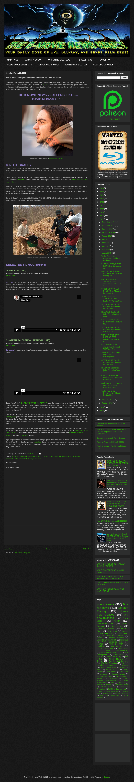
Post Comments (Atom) (22, 553)
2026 (102, 188)
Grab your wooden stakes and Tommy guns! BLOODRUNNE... (111, 385)
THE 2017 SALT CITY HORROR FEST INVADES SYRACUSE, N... (111, 338)
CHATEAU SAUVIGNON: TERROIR (34, 403)
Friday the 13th (112, 670)
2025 (102, 192)
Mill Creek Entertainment (112, 636)
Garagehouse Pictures (105, 676)
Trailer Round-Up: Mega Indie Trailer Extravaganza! (110, 354)
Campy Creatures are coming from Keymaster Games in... (111, 378)
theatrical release (118, 674)
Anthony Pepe (11, 417)
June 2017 (106, 243)
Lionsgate (124, 640)
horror (117, 621)
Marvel (99, 657)
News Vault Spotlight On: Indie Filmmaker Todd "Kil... (111, 370)
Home (48, 549)
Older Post (87, 549)
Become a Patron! (112, 119)
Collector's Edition (106, 628)
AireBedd (20, 180)
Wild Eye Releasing (109, 663)
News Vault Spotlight (26, 459)
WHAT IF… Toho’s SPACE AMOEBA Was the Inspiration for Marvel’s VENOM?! (111, 432)
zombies (100, 646)
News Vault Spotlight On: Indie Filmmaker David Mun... (111, 314)
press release (105, 604)
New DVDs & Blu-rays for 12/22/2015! (112, 521)
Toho (112, 683)
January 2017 (107, 403)
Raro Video (124, 672)
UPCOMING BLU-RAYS (59, 60)
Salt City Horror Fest (108, 687)
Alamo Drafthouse (112, 691)
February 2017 (108, 400)
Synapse (122, 667)
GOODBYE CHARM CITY (56, 158)
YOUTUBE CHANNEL (103, 65)
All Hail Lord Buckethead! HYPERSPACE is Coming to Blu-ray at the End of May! (117, 537)
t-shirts (108, 685)
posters (107, 650)
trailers (99, 638)
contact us (37, 442)
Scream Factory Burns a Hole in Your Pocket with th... (111, 322)
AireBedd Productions (20, 456)
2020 (102, 209)
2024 (102, 195)
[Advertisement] (47, 535)
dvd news (112, 631)
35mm (99, 670)
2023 (102, 198)
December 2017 (108, 222)
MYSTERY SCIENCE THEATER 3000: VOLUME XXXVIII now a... (111, 282)
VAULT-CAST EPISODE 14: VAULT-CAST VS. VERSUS (111, 565)
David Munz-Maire (65, 456)
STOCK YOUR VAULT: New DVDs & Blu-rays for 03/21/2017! (111, 306)
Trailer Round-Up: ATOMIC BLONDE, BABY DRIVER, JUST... (111, 299)
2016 (102, 407)
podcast (100, 685)
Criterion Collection (116, 638)
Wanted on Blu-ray (113, 657)
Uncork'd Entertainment (118, 661)
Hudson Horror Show (108, 667)
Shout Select (122, 633)
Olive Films (118, 655)
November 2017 (108, 226)
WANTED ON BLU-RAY (76, 65)
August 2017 (107, 236)
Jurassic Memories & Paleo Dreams (111, 438)
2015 (102, 411)
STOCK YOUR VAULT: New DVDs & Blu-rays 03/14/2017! (111, 329)
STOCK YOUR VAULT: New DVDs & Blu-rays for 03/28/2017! (111, 291)
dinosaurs (103, 674)
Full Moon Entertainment (117, 689)
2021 (102, 205)
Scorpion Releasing (105, 648)
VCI (122, 663)
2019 (102, 212)
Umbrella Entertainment (106, 640)
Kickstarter (113, 678)
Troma (99, 661)
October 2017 (107, 229)
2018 (102, 216)
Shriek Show (115, 695)
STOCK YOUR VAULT (48, 65)
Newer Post (8, 549)
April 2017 (106, 250)
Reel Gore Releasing (121, 693)
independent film (12, 459)
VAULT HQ (105, 60)
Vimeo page (24, 435)
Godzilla (125, 665)
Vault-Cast (121, 683)
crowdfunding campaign (107, 665)
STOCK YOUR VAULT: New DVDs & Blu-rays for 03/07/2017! (111, 362)
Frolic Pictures (111, 672)
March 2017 (107, 253)
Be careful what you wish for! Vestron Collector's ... (111, 266)
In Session (77, 456)
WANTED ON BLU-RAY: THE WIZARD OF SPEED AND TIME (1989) (117, 463)
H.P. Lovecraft (121, 676)
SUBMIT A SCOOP (33, 60)
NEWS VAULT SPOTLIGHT (19, 65)
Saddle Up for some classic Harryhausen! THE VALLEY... (110, 347)
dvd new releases (112, 616)
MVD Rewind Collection (110, 652)
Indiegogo (100, 678)
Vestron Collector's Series (113, 642)
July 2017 (106, 239)
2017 (102, 219)
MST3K (100, 644)
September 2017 (108, 232)
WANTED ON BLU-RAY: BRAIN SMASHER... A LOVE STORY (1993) (117, 504)
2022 (102, 202)
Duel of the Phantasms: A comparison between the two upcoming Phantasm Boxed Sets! (117, 483)
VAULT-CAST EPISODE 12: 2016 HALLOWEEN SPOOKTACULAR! (110, 577)
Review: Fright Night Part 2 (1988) (110, 442)
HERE (45, 85)
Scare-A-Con (103, 695)
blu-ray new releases (112, 613)
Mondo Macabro (116, 659)
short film (38, 459)
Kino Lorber (117, 626)
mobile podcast (107, 693)
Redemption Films (121, 685)
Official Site (10, 276)
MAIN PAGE (12, 60)
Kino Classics (117, 646)
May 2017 (106, 246)
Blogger (106, 777)
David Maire (53, 456)
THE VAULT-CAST (85, 60)
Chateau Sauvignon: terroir (38, 456)
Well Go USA (116, 644)
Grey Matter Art (121, 650)
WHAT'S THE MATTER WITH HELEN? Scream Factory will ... (111, 274)
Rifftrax (99, 691)
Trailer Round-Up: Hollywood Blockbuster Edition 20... (111, 258)
